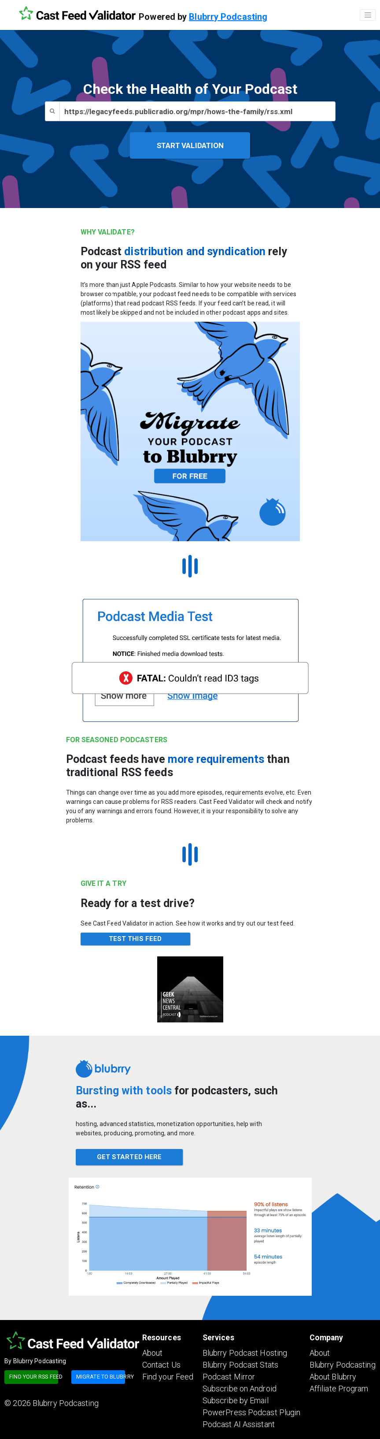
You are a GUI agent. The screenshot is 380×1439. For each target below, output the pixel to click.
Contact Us (161, 1364)
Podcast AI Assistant (239, 1424)
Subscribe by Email (236, 1400)
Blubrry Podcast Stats (240, 1364)
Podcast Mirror (229, 1376)
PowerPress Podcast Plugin (252, 1412)
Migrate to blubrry (100, 1376)
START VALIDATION (190, 145)
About (152, 1352)
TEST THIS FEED (135, 939)
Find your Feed (167, 1376)
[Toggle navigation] (368, 15)
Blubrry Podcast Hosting (245, 1352)
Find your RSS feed (33, 1376)
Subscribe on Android (240, 1388)
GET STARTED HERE (129, 1157)
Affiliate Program (339, 1388)
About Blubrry (333, 1376)
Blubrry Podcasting (228, 16)
